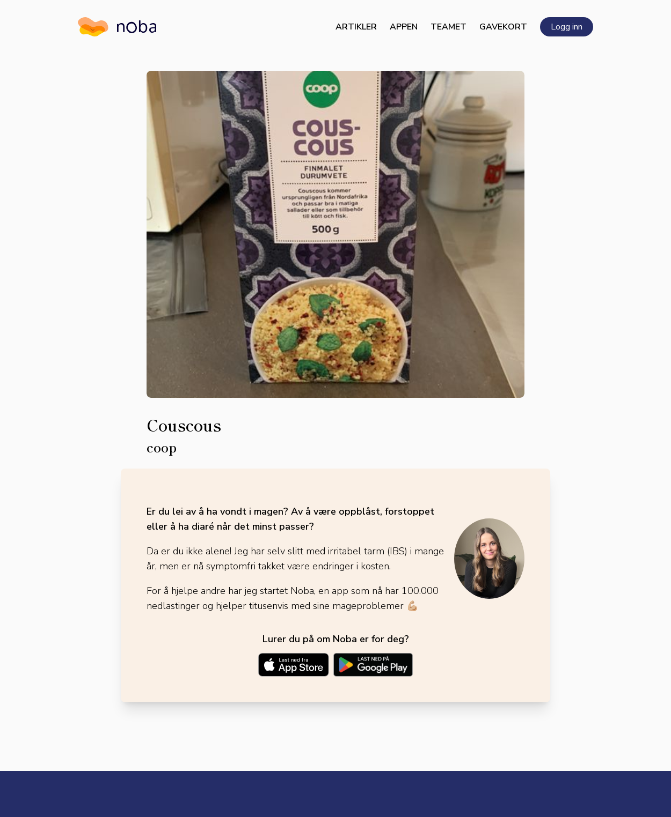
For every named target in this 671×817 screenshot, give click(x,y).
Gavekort (503, 27)
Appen (404, 27)
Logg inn (566, 27)
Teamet (448, 27)
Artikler (356, 27)
